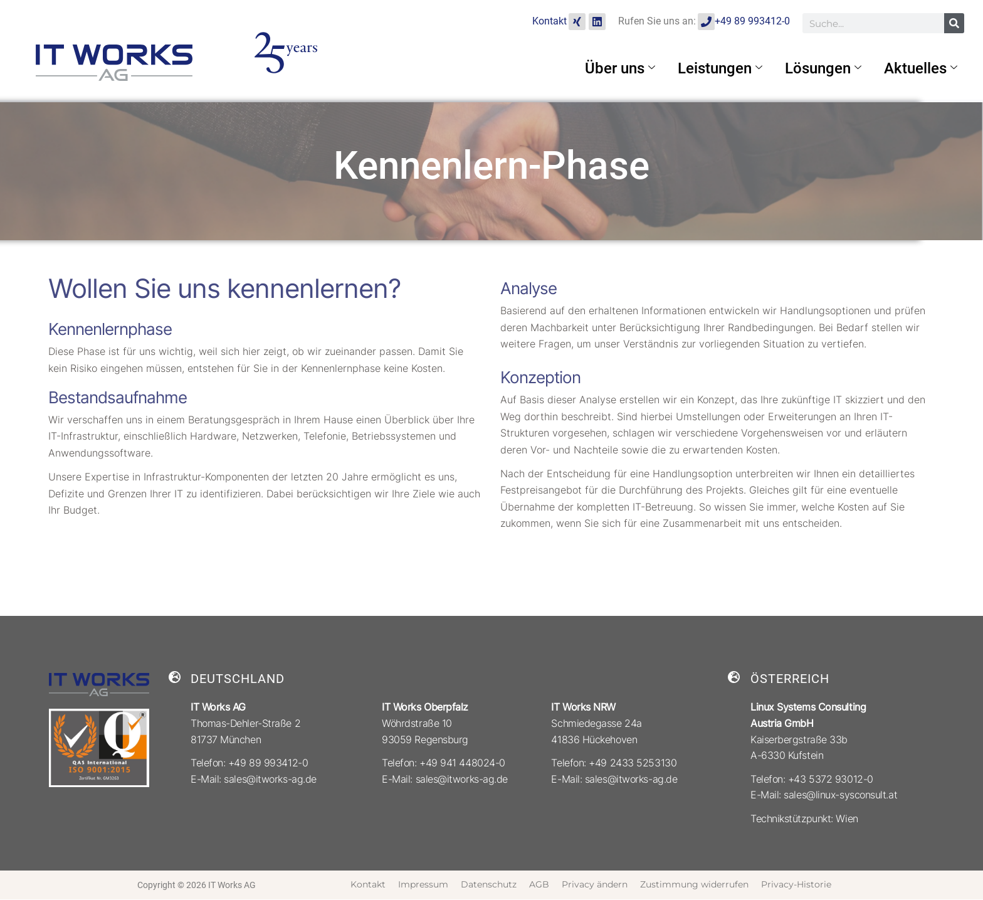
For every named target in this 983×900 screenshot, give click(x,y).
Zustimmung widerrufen (694, 884)
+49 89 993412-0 (752, 21)
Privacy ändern (595, 884)
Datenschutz (489, 884)
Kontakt (549, 21)
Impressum (423, 884)
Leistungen (720, 68)
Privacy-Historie (796, 884)
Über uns (620, 68)
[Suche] (954, 23)
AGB (539, 884)
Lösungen (823, 68)
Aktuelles (920, 68)
